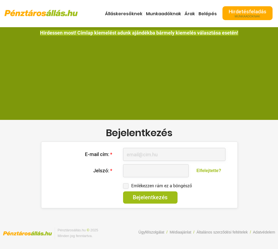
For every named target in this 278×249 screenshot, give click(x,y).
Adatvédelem (264, 232)
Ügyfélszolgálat (151, 232)
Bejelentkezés (150, 197)
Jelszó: (102, 170)
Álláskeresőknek (123, 14)
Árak (190, 14)
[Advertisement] (139, 76)
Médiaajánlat (180, 232)
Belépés (207, 14)
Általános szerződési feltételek (222, 232)
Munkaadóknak (163, 14)
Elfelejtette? (209, 170)
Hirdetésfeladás (247, 13)
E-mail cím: (98, 154)
